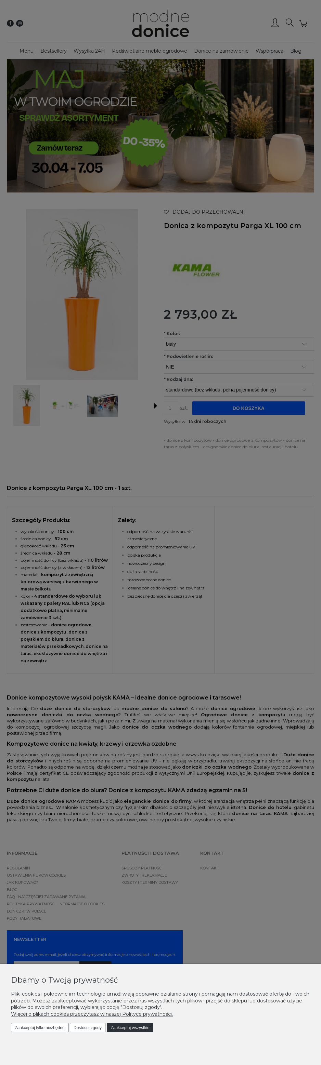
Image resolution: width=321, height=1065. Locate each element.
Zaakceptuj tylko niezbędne (39, 1027)
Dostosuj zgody (88, 1027)
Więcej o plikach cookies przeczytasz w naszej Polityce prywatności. (92, 1014)
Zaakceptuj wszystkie (130, 1027)
